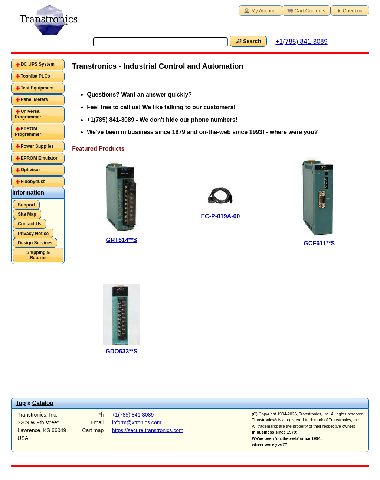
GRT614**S (121, 240)
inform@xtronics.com (136, 422)
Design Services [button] (35, 242)
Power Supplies (37, 146)
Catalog (42, 403)
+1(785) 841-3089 (301, 41)
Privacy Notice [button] (33, 233)
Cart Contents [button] (305, 10)
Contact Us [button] (30, 223)
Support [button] (26, 205)
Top (21, 403)
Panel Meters (34, 99)
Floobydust (33, 181)
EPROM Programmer (28, 131)
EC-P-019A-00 (220, 216)
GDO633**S (121, 351)
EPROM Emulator (39, 158)
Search (248, 41)
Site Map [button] (27, 214)
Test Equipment (37, 88)
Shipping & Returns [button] (38, 255)
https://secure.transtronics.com (147, 430)
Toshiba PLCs (35, 76)
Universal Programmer (28, 114)
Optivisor (30, 169)
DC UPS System (38, 64)
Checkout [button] (349, 10)
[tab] (38, 64)
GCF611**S (319, 243)
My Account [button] (260, 10)
